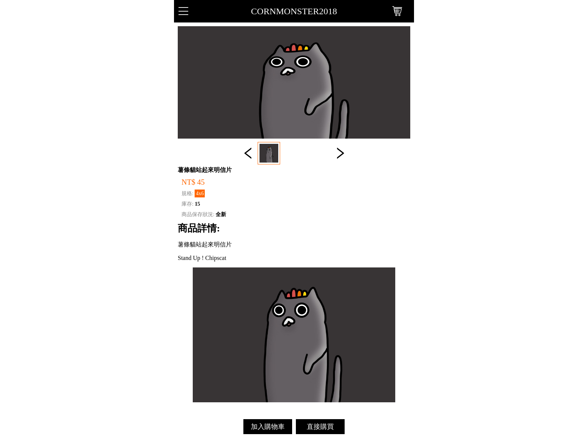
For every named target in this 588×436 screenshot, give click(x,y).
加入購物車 (268, 426)
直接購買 (320, 426)
